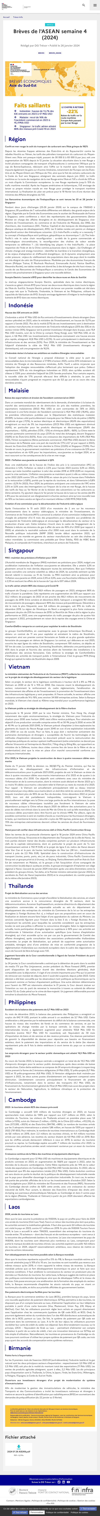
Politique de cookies (67, 1500)
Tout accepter (88, 1509)
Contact (10, 1500)
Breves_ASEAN (55, 53)
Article (50, 24)
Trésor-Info (18, 17)
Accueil (6, 17)
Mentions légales (22, 1500)
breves (41, 53)
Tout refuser (20, 1512)
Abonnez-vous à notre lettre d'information (50, 1479)
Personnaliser (37, 1512)
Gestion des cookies (86, 1500)
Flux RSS (50, 1503)
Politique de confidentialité (44, 1500)
